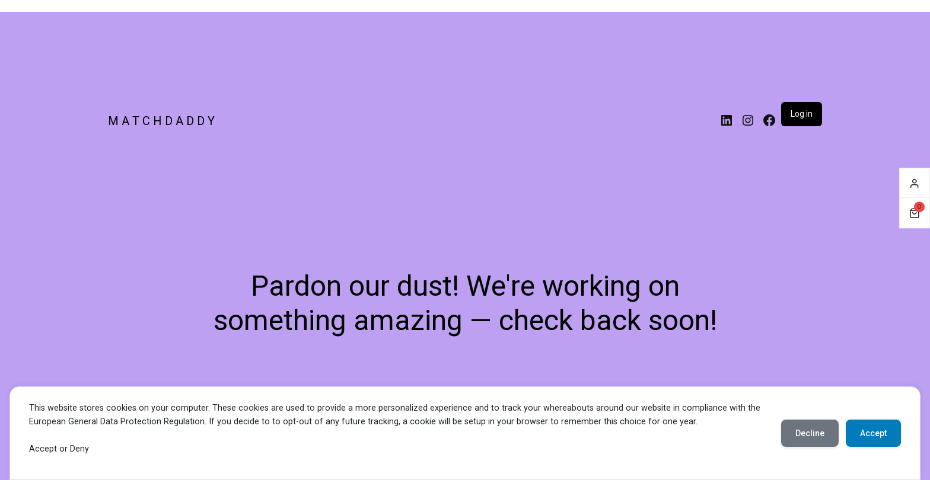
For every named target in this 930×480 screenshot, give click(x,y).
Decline (809, 433)
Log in (802, 114)
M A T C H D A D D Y (161, 121)
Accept (873, 433)
